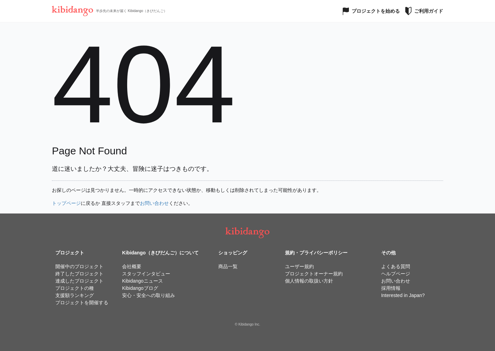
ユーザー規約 (299, 266)
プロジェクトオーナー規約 (314, 273)
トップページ (66, 203)
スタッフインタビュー (146, 273)
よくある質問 (395, 266)
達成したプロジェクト (79, 281)
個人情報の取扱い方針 (309, 281)
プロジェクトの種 (74, 288)
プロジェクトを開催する (81, 302)
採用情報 (390, 288)
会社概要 (131, 266)
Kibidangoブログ (140, 288)
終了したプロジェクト (79, 273)
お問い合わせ (154, 203)
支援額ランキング (74, 295)
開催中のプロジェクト (79, 266)
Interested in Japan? (403, 295)
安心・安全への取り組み (148, 295)
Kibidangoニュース (142, 281)
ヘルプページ (395, 273)
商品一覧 (228, 266)
